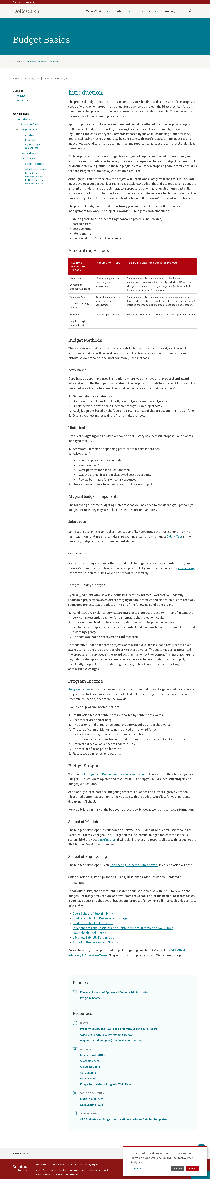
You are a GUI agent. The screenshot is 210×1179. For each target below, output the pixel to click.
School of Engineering (36, 168)
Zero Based (30, 134)
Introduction (25, 119)
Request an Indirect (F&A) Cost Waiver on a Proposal (112, 1040)
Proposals (54, 61)
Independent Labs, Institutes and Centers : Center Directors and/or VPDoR (123, 928)
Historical (30, 140)
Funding (169, 11)
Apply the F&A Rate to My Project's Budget (106, 1034)
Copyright (62, 1170)
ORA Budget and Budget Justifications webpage (111, 774)
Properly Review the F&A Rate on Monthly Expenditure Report (118, 1028)
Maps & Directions (75, 1164)
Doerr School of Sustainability (93, 913)
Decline (178, 1168)
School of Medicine (34, 163)
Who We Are (95, 11)
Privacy (53, 1170)
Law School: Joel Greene (89, 933)
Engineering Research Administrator (134, 865)
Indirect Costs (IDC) (92, 1055)
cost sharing (186, 568)
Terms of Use (42, 1170)
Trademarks (74, 1170)
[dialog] (165, 1161)
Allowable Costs (90, 1066)
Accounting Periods (30, 124)
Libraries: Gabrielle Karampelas (93, 937)
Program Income (29, 152)
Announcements (22, 1153)
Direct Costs (87, 1078)
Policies (121, 11)
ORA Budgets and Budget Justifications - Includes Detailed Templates (123, 1119)
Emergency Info (92, 1164)
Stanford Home (42, 1164)
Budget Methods (29, 129)
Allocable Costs (89, 1061)
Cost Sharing (88, 1072)
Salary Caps (174, 536)
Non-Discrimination (89, 1170)
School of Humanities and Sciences (96, 942)
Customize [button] (135, 1168)
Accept (192, 1168)
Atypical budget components (33, 146)
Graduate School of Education (93, 923)
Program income (79, 689)
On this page (21, 114)
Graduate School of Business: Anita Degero (101, 918)
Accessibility (104, 1170)
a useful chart (107, 839)
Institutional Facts (91, 1099)
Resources (145, 11)
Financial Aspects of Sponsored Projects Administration (114, 992)
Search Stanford (58, 1164)
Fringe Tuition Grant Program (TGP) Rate (105, 1084)
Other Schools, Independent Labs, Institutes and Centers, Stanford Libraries (36, 178)
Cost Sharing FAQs (91, 1104)
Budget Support (29, 158)
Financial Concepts (36, 61)
